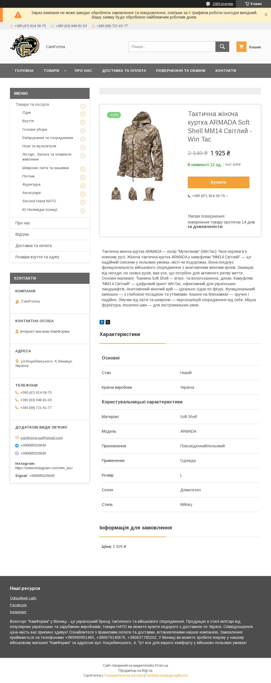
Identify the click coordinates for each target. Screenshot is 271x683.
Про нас (83, 71)
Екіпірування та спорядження (47, 138)
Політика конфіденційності (166, 675)
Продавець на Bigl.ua (135, 671)
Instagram (18, 612)
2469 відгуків (223, 4)
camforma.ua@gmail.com (41, 437)
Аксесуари (31, 193)
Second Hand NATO (39, 201)
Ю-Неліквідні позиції (40, 209)
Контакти (225, 71)
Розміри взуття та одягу (37, 257)
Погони (28, 176)
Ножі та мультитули (39, 146)
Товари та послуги (32, 104)
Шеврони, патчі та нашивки (45, 168)
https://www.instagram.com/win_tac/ (44, 468)
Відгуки (22, 234)
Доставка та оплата (124, 71)
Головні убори (34, 129)
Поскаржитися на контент (123, 675)
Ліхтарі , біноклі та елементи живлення (46, 156)
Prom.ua (161, 666)
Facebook (18, 605)
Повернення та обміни (180, 71)
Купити (218, 182)
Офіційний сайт (23, 598)
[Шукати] (222, 46)
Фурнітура (31, 184)
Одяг (26, 113)
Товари (51, 71)
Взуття (28, 121)
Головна (24, 71)
